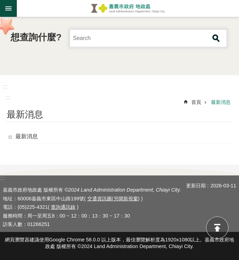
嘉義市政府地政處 (128, 8)
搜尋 (216, 38)
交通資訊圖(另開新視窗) (113, 198)
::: (5, 86)
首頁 (196, 102)
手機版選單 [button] (8, 8)
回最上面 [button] (217, 227)
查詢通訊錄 (63, 207)
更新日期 (196, 185)
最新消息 (221, 102)
